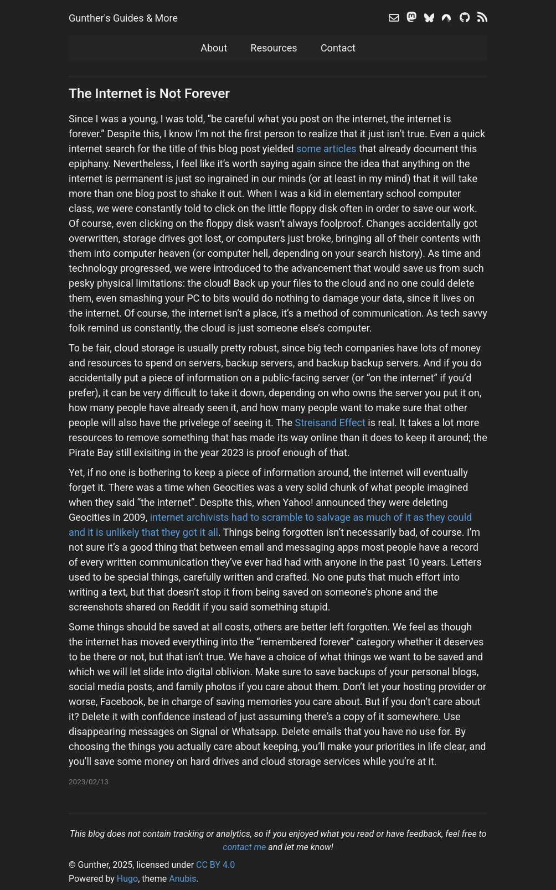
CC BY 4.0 (215, 865)
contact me (244, 847)
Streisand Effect (330, 422)
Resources (273, 48)
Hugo (127, 878)
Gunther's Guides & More (123, 18)
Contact (338, 48)
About (213, 48)
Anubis (182, 878)
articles (339, 148)
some (308, 148)
